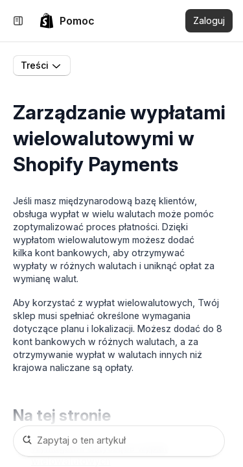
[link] (67, 21)
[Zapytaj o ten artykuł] (119, 441)
